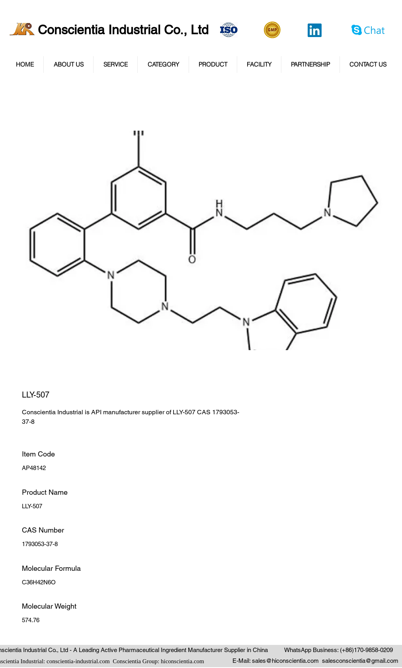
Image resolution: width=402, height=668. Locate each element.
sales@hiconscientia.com (285, 660)
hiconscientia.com (182, 661)
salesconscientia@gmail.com (360, 660)
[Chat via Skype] (368, 31)
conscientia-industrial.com (78, 661)
